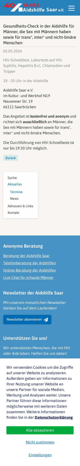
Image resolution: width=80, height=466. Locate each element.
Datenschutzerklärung (54, 417)
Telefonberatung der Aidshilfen (29, 263)
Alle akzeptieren (40, 430)
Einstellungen (40, 455)
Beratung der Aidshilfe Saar (26, 255)
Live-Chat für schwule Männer (28, 277)
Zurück (10, 158)
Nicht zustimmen (40, 442)
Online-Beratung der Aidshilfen (29, 270)
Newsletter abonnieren (27, 319)
